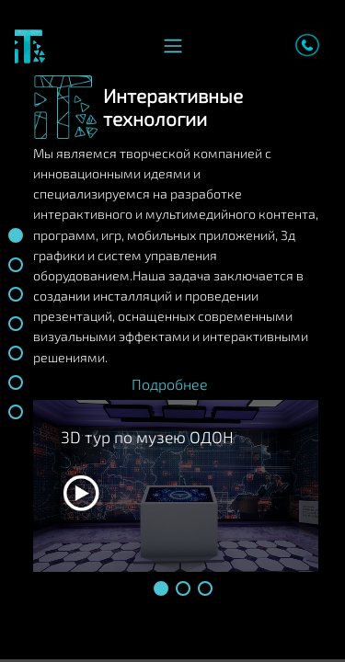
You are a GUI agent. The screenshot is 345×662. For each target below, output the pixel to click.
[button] (161, 588)
